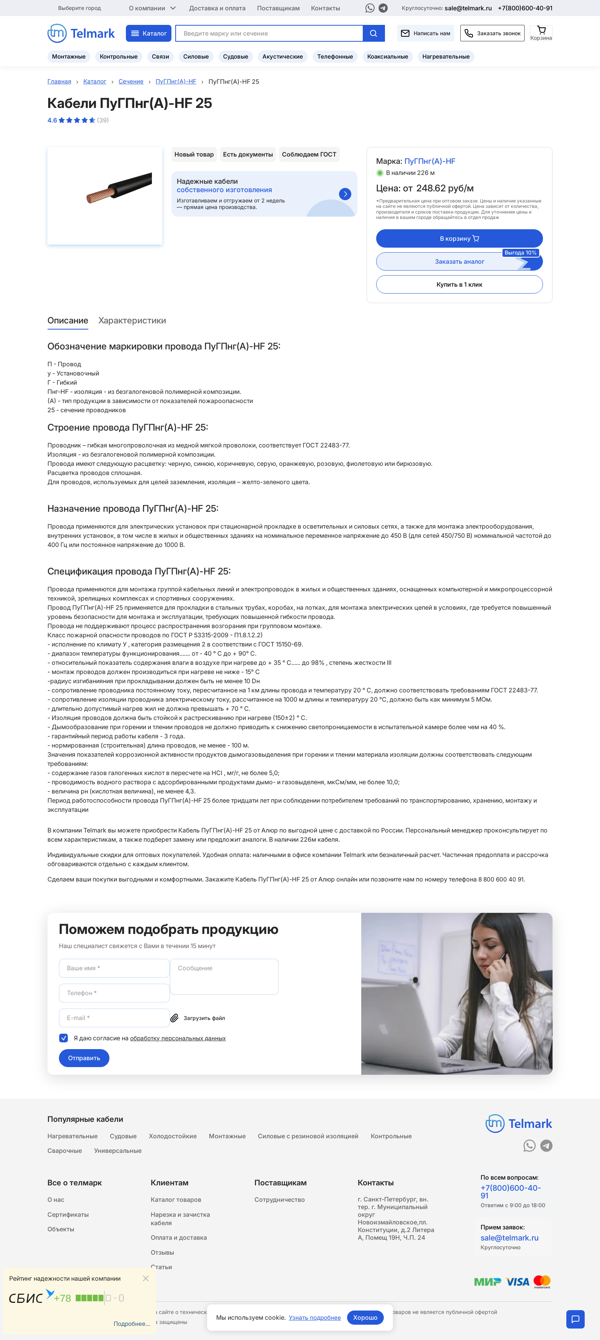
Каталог (148, 32)
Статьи (161, 1271)
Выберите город (79, 7)
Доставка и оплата (217, 7)
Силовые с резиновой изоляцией (308, 1135)
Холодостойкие (173, 1135)
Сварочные (64, 1150)
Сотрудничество (279, 1200)
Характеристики (138, 320)
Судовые (235, 55)
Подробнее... (131, 1323)
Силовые (196, 55)
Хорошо (366, 1317)
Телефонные (335, 55)
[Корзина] (542, 32)
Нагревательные (446, 55)
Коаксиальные (387, 55)
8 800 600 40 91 (501, 879)
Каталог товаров (176, 1200)
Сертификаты (68, 1215)
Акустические (282, 55)
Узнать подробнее (315, 1317)
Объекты (60, 1231)
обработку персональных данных (180, 1037)
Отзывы (162, 1255)
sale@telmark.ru (468, 7)
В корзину (459, 238)
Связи (160, 55)
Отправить (84, 1058)
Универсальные (118, 1150)
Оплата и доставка (179, 1240)
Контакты (325, 7)
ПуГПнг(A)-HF (430, 161)
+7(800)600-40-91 (525, 7)
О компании (153, 7)
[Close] (146, 1278)
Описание (69, 320)
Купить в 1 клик (460, 284)
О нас (55, 1200)
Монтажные (69, 55)
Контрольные (119, 55)
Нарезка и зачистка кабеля (180, 1220)
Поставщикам (278, 7)
